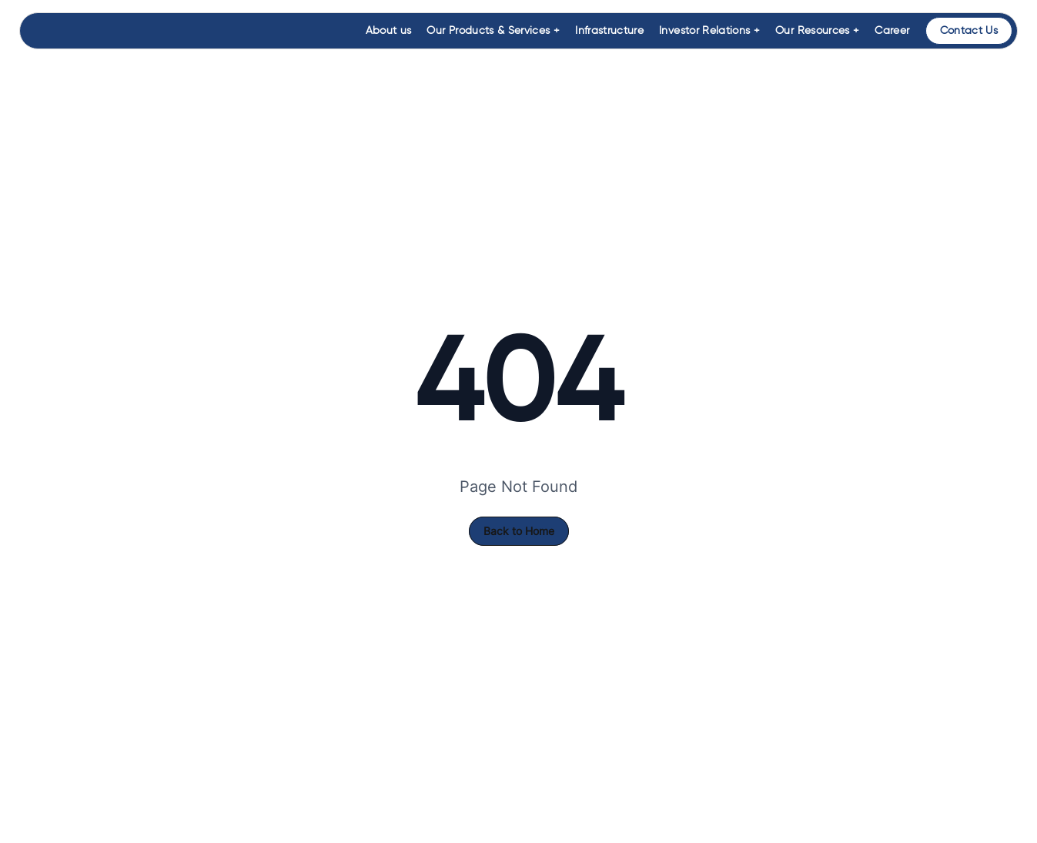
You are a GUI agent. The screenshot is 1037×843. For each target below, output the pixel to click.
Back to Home (518, 531)
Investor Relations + (709, 30)
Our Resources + (817, 30)
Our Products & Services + (493, 30)
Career (892, 30)
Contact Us (969, 30)
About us (389, 30)
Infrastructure (609, 30)
